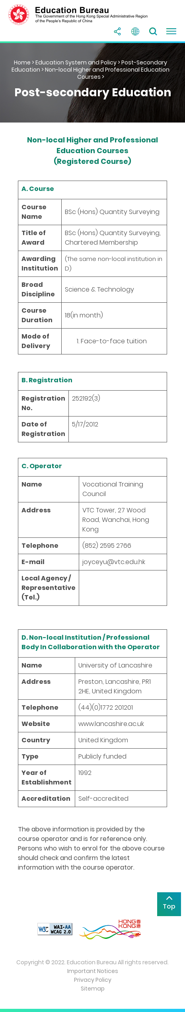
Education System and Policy (76, 62)
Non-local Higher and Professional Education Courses (107, 73)
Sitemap (93, 989)
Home (22, 62)
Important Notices (92, 971)
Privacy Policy (92, 980)
